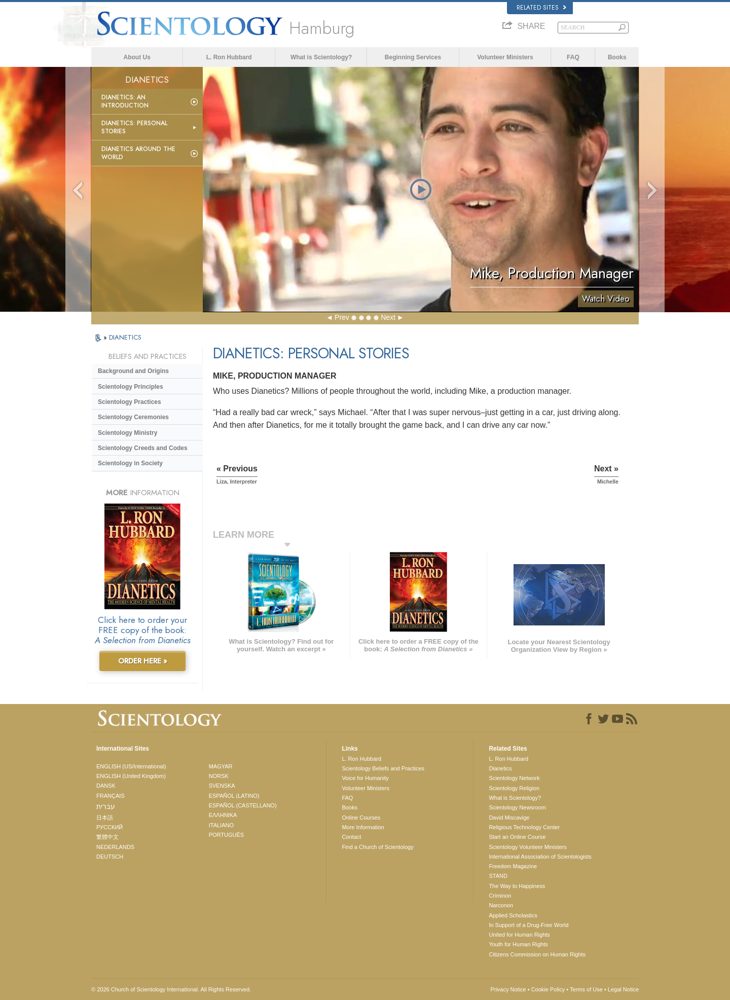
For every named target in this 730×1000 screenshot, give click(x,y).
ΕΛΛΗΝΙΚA (223, 815)
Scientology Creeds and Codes (143, 448)
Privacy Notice (508, 989)
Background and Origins (133, 371)
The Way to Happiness (517, 886)
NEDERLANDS (115, 847)
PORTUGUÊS (226, 835)
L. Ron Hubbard (229, 57)
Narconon (501, 905)
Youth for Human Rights (518, 944)
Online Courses (361, 817)
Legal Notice (623, 989)
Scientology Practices (129, 401)
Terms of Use (586, 989)
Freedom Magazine (513, 866)
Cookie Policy (548, 989)
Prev (342, 317)
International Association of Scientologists (540, 857)
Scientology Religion (514, 788)
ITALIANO (221, 825)
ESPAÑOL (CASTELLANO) (243, 805)
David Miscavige (509, 817)
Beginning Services (413, 57)
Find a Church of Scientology (377, 847)
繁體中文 (107, 837)
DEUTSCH (109, 857)
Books (617, 57)
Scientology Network (514, 778)
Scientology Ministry (127, 432)
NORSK (219, 776)
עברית (105, 806)
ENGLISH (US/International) (131, 766)
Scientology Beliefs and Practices (383, 768)
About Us (137, 57)
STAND (498, 876)
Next (388, 317)
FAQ (573, 57)
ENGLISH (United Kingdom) (131, 776)
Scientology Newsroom (517, 807)
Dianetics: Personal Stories (134, 127)
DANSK (106, 786)
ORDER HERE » (142, 661)
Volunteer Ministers (505, 57)
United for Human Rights (519, 935)
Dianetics (500, 768)
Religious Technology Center (524, 827)
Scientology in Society (130, 463)
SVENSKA (222, 786)
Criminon (500, 896)
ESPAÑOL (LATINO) (234, 796)
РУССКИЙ (109, 827)
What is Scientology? (321, 57)
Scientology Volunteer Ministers (527, 847)
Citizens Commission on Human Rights (537, 954)
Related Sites (541, 7)
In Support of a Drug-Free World (528, 925)
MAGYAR (221, 766)
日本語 (104, 817)
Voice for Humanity (365, 778)
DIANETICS (125, 337)
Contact (351, 837)
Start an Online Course (517, 837)
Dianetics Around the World (138, 153)
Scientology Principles (130, 386)
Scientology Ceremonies (133, 417)
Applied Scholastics (513, 915)
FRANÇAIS (110, 796)
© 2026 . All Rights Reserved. (171, 989)
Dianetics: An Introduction (125, 101)
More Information (363, 827)
